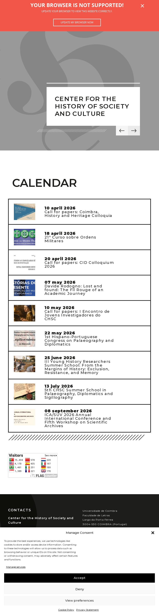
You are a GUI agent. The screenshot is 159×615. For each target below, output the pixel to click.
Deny (79, 589)
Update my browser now (77, 22)
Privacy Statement (87, 609)
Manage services (15, 566)
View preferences (79, 600)
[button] (153, 533)
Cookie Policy (66, 609)
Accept (79, 578)
